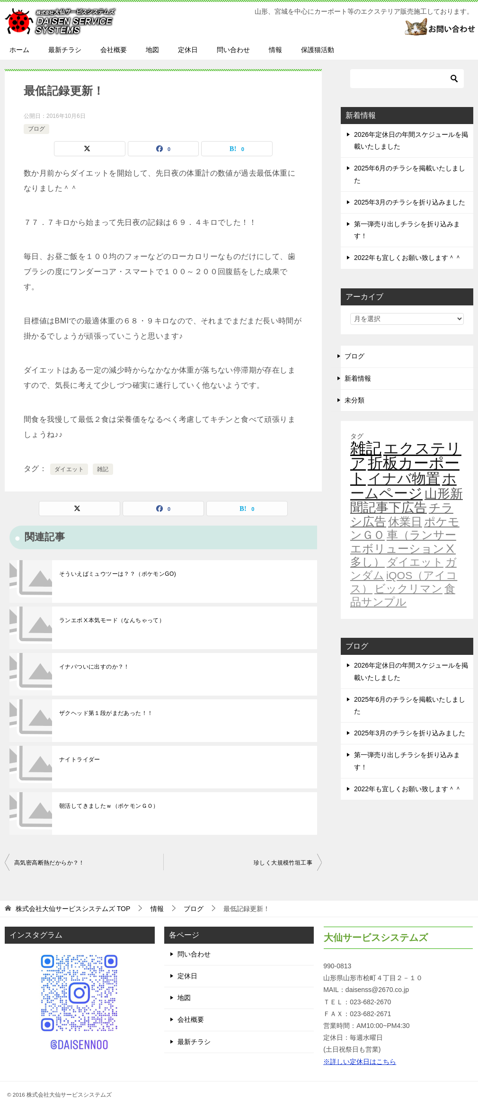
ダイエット (69, 469)
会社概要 (113, 50)
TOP (73, 908)
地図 (152, 50)
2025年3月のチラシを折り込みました (409, 202)
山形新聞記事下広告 (406, 501)
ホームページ (403, 486)
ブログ (36, 128)
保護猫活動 (317, 50)
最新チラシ (64, 50)
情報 (275, 50)
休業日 (405, 522)
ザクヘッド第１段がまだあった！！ (106, 713)
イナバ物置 (404, 478)
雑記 (103, 469)
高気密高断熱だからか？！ (49, 862)
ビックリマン (408, 588)
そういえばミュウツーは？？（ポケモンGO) (117, 574)
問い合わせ (233, 50)
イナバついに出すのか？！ (94, 666)
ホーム (19, 50)
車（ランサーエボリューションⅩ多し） (403, 548)
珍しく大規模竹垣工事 (283, 862)
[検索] (407, 78)
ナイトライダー (79, 759)
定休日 (188, 50)
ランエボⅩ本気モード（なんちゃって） (112, 620)
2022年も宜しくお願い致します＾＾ (407, 257)
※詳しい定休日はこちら (359, 1061)
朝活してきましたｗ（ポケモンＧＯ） (109, 806)
